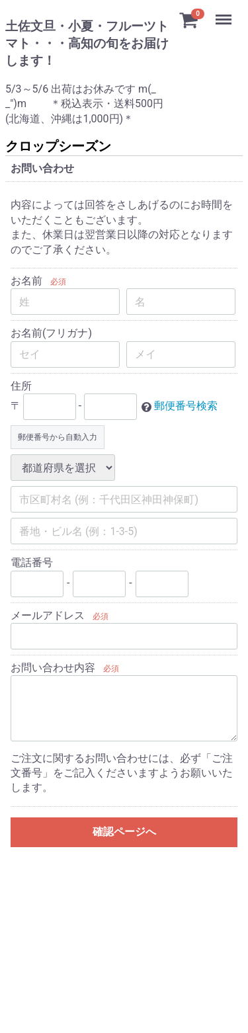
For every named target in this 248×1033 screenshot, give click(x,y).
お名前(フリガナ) (51, 333)
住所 (21, 386)
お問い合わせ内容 (53, 667)
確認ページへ (124, 831)
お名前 (26, 280)
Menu (225, 13)
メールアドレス (48, 615)
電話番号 (32, 562)
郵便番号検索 (186, 406)
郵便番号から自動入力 (57, 437)
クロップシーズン (58, 146)
